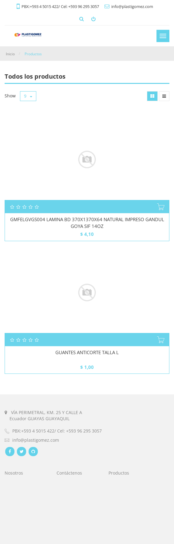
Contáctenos (69, 473)
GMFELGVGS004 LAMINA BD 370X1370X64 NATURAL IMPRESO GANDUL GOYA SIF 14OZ (87, 222)
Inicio (10, 54)
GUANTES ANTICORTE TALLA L (87, 352)
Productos (33, 54)
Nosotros (14, 473)
